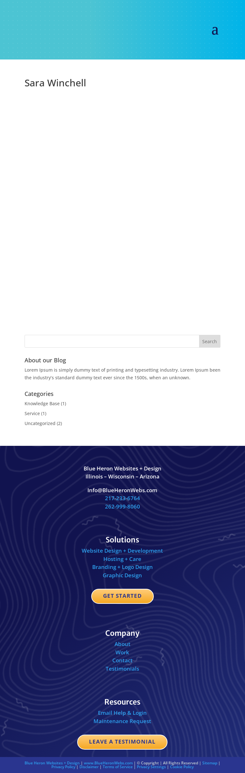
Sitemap (209, 763)
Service (32, 413)
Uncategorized (40, 423)
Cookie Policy (182, 766)
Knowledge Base (42, 403)
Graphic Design (122, 575)
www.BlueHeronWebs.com (108, 763)
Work (122, 652)
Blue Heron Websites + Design (52, 763)
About (122, 644)
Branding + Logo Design (122, 567)
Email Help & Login (122, 712)
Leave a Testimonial (122, 741)
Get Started (122, 595)
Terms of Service (118, 766)
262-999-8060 (122, 506)
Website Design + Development (122, 550)
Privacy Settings (151, 766)
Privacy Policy (63, 766)
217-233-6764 (122, 498)
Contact (122, 660)
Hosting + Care (122, 559)
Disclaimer (89, 766)
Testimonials (122, 668)
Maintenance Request (122, 721)
